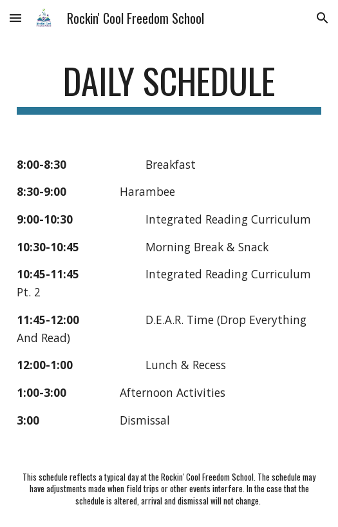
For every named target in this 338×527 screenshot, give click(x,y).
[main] (169, 87)
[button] (15, 17)
